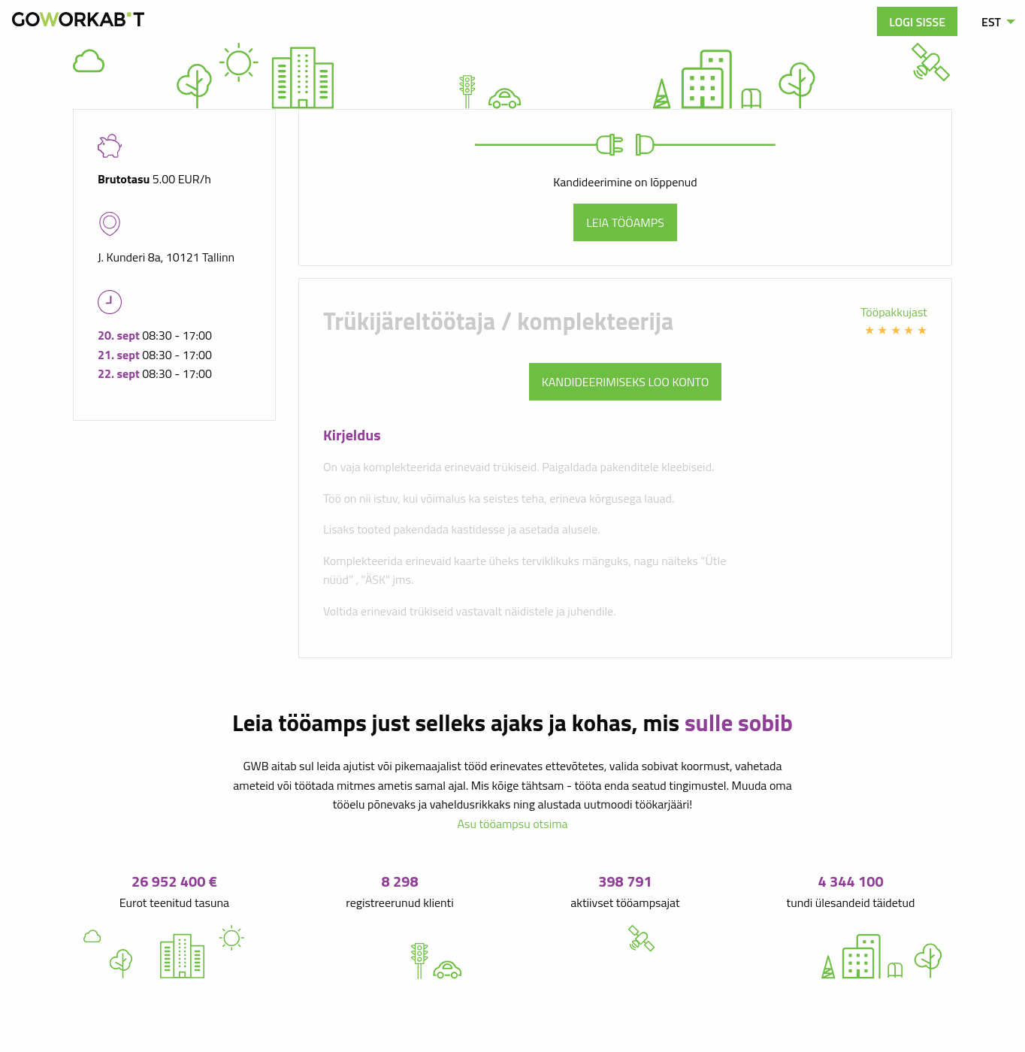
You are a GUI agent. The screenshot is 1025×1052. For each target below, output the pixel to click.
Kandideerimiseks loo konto (625, 382)
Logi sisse (917, 22)
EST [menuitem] (991, 22)
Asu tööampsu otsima (512, 824)
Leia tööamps (625, 222)
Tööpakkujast (893, 312)
